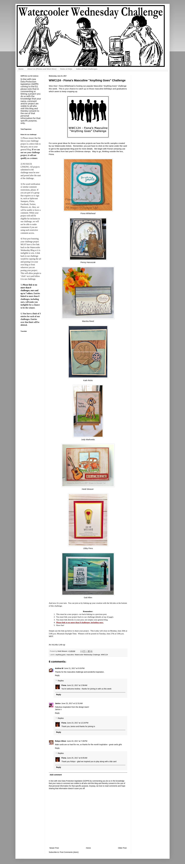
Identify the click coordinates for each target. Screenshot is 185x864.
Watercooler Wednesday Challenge (87, 655)
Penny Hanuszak (88, 262)
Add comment (56, 775)
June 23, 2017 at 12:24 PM (77, 723)
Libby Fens (88, 548)
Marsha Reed (88, 321)
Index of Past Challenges (86, 69)
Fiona (63, 685)
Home (21, 69)
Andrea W (59, 668)
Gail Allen (88, 597)
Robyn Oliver (60, 741)
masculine (70, 655)
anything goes (60, 655)
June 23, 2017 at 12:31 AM (72, 703)
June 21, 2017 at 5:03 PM (74, 668)
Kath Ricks (88, 380)
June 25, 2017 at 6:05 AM (77, 758)
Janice (58, 703)
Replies (61, 681)
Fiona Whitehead (88, 213)
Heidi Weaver (88, 489)
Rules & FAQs (66, 69)
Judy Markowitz (88, 439)
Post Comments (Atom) (69, 852)
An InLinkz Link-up (57, 645)
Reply (57, 675)
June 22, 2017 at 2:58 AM (77, 685)
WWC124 (104, 655)
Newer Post (54, 848)
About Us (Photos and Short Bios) (41, 69)
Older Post (122, 848)
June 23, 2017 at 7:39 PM (77, 741)
